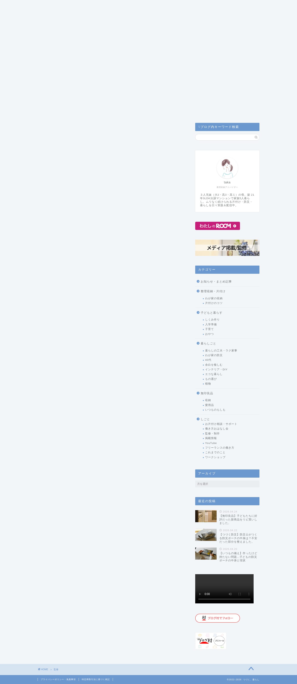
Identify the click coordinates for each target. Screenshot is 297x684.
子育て (209, 329)
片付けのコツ (214, 303)
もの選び (211, 379)
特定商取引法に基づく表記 (96, 679)
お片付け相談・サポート (221, 424)
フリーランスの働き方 (219, 447)
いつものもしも (215, 409)
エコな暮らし (214, 374)
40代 (208, 359)
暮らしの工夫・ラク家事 (221, 350)
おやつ (209, 334)
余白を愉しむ (214, 364)
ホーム (46, 13)
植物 (208, 383)
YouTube (211, 443)
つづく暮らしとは (82, 5)
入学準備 (211, 324)
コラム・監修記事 (149, 5)
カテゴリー (51, 5)
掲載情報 (211, 438)
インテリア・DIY (216, 369)
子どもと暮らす (211, 312)
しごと (205, 419)
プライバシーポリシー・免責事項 (58, 679)
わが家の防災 (214, 355)
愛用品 (209, 405)
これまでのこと (215, 452)
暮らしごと (208, 343)
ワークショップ (215, 457)
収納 (208, 400)
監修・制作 (212, 433)
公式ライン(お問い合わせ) (190, 5)
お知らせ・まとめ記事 (216, 281)
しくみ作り (212, 319)
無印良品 (207, 393)
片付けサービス (115, 5)
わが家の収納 (214, 298)
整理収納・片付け (213, 291)
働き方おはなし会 (216, 428)
